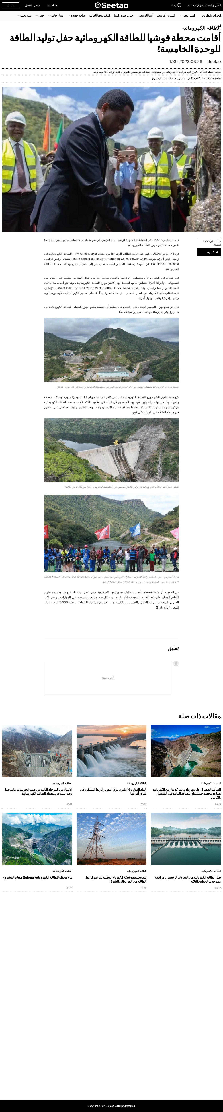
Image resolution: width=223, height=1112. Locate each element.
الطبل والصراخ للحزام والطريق (204, 5)
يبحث (176, 5)
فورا (41, 15)
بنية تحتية (25, 15)
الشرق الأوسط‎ (166, 15)
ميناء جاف (57, 15)
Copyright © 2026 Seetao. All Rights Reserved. (111, 1106)
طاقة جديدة (78, 15)
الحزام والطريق (211, 15)
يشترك (10, 5)
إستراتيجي (189, 15)
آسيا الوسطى (145, 15)
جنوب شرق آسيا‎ (123, 15)
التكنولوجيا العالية (99, 15)
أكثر (218, 26)
